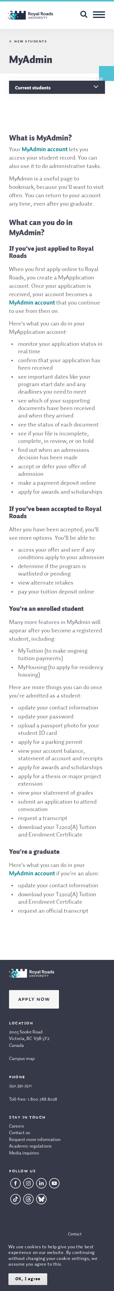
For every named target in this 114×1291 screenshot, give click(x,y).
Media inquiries (24, 1153)
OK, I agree (27, 1279)
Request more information (34, 1139)
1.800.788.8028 (42, 1099)
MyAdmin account (45, 150)
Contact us (19, 1133)
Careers (16, 1126)
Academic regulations (30, 1146)
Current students (33, 88)
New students (30, 41)
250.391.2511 (20, 1086)
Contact (75, 1234)
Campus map (22, 1058)
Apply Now (34, 999)
